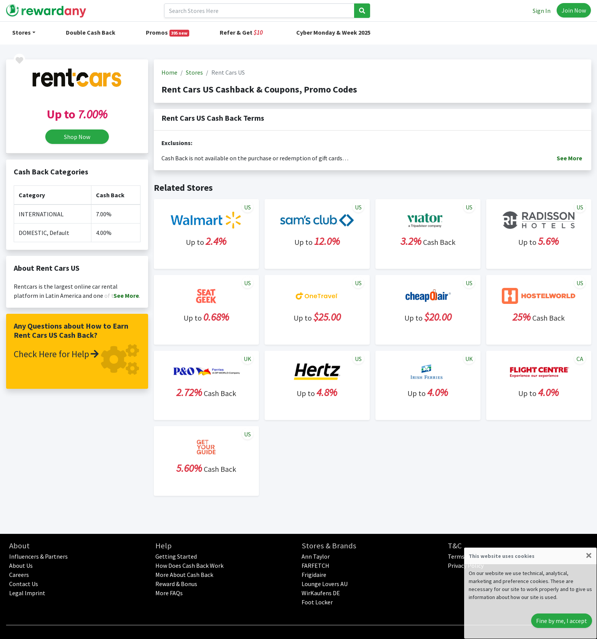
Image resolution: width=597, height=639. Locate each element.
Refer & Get (241, 32)
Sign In (542, 10)
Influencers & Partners (38, 556)
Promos (168, 33)
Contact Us (23, 584)
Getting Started (176, 556)
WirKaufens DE (321, 593)
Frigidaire (314, 574)
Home (169, 72)
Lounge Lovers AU (325, 584)
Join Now (574, 10)
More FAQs (169, 593)
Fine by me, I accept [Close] (561, 621)
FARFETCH (315, 565)
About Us (21, 565)
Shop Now (77, 137)
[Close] (589, 555)
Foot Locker (317, 602)
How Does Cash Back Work (189, 565)
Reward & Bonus (176, 584)
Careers (19, 574)
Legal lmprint (27, 593)
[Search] (259, 10)
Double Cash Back (90, 32)
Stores (21, 32)
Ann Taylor (316, 556)
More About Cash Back (184, 574)
